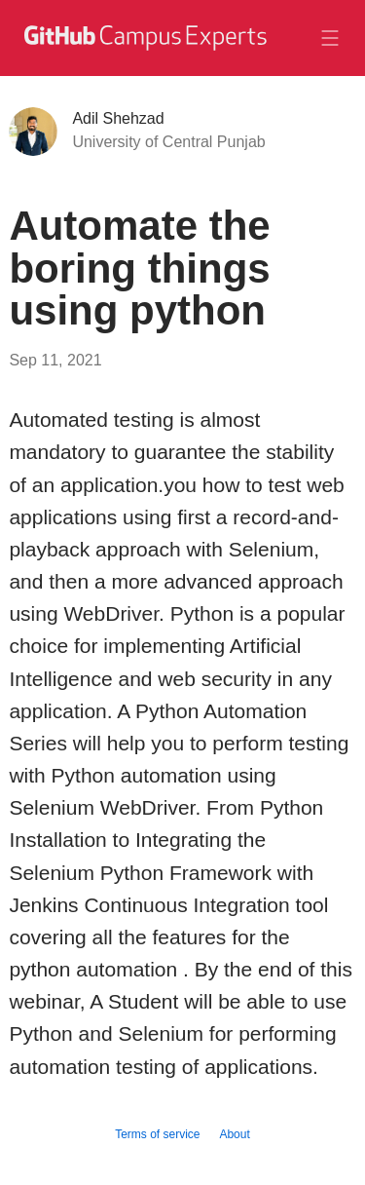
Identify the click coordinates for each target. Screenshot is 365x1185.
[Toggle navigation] (329, 38)
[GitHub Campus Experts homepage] (144, 49)
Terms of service (157, 1134)
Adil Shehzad (118, 118)
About (234, 1134)
